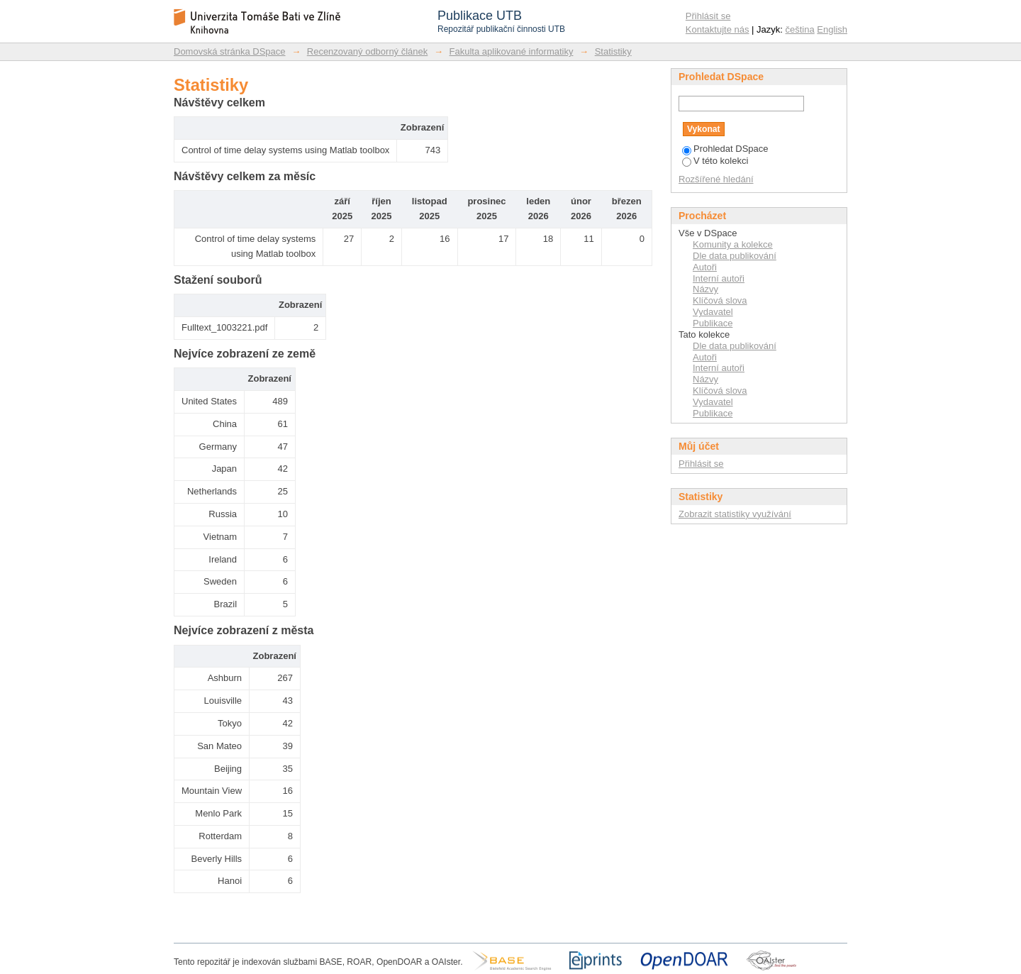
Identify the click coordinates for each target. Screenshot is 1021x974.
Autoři (705, 267)
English (832, 29)
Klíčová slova (720, 300)
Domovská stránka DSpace (230, 51)
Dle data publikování (734, 255)
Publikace (712, 323)
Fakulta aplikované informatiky (512, 51)
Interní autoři (718, 278)
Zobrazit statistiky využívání (735, 514)
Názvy (705, 289)
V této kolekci (715, 160)
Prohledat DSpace (725, 148)
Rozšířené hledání (716, 179)
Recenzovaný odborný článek (367, 51)
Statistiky (613, 51)
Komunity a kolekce (733, 244)
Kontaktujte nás (717, 29)
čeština (800, 29)
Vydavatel (713, 311)
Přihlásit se (708, 16)
